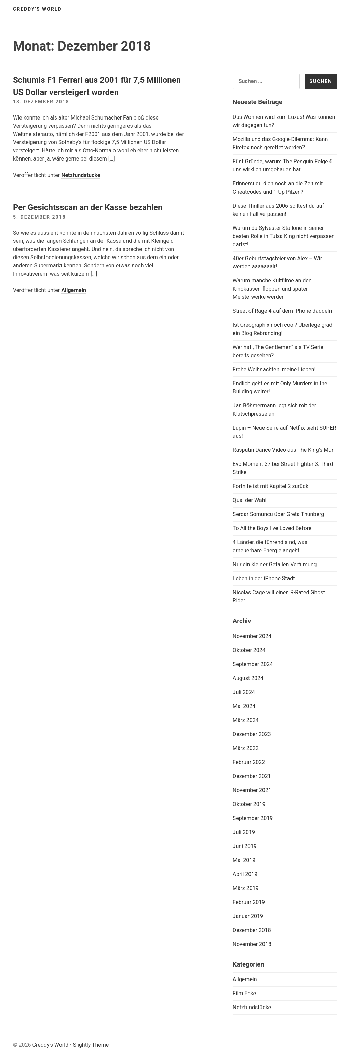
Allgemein (73, 290)
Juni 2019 (245, 846)
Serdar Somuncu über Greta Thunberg (278, 514)
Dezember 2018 (252, 930)
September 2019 (253, 818)
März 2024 (246, 720)
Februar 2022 (249, 762)
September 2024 (253, 664)
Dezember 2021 (252, 776)
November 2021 (252, 790)
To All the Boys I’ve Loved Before (272, 528)
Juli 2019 (244, 832)
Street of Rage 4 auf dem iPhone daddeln (282, 311)
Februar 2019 (249, 902)
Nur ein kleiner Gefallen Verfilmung (275, 564)
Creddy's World (37, 9)
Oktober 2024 (249, 650)
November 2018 (252, 944)
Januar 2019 (248, 916)
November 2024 (252, 636)
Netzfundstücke (80, 175)
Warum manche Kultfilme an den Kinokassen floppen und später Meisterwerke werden (272, 288)
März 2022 (246, 748)
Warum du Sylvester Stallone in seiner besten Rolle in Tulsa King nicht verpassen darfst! (284, 236)
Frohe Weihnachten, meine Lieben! (274, 369)
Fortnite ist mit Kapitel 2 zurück (270, 486)
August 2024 (248, 678)
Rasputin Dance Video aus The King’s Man (284, 450)
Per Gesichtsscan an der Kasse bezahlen (87, 207)
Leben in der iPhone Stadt (264, 578)
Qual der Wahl (250, 500)
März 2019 (246, 888)
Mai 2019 (244, 860)
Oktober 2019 (249, 804)
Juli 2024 (244, 692)
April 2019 (245, 874)
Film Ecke (244, 993)
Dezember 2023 (252, 734)
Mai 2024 (244, 706)
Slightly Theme (91, 1045)
